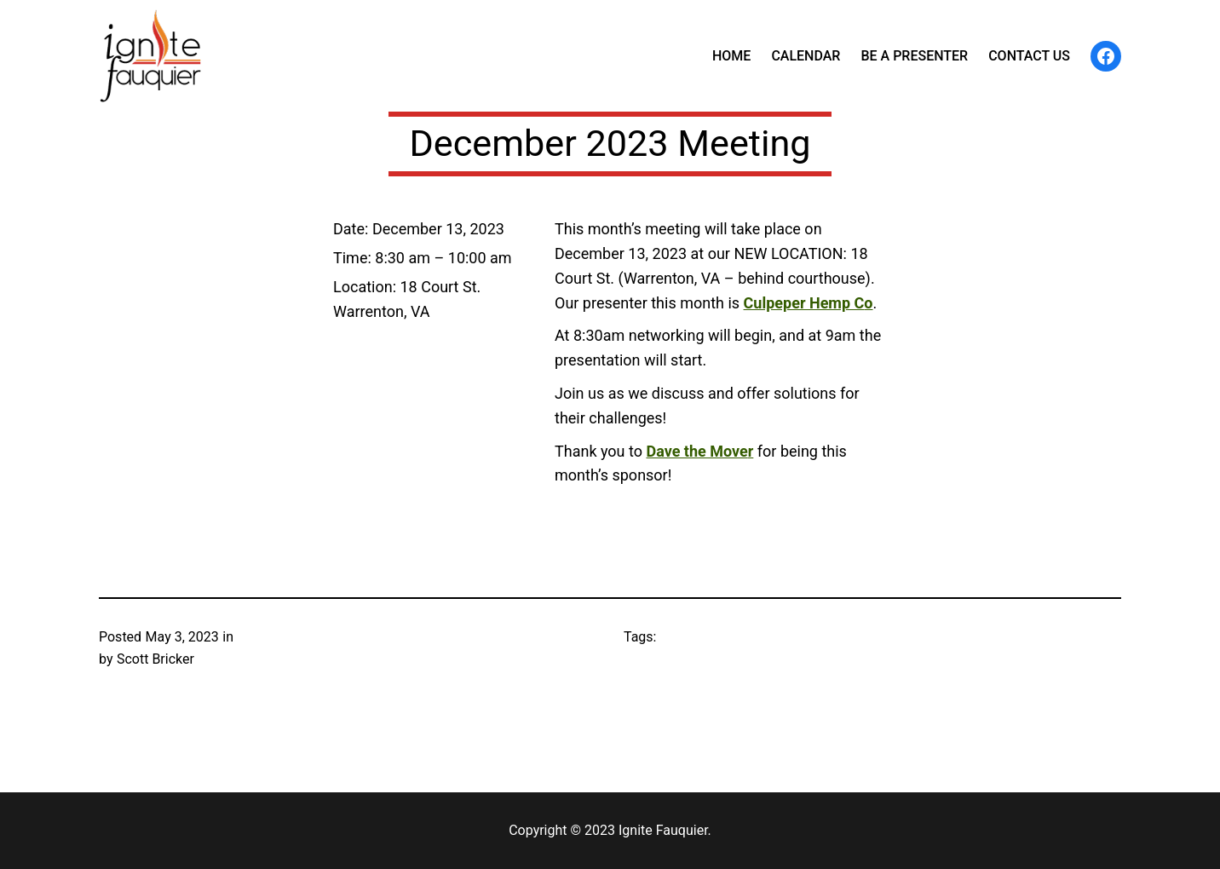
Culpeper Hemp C (804, 303)
